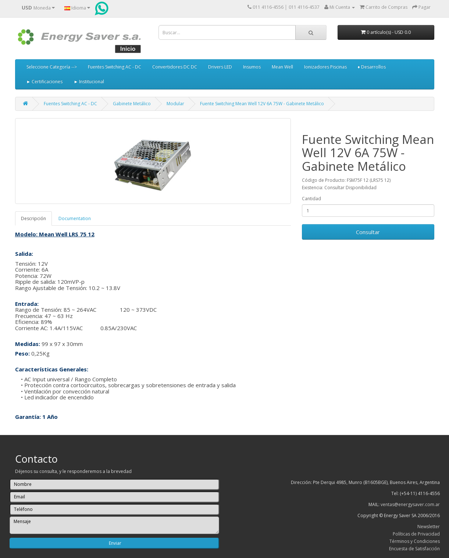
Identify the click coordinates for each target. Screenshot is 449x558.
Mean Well (282, 67)
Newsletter (428, 526)
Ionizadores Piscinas (325, 67)
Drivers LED (220, 67)
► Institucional (89, 81)
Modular (175, 103)
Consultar (368, 232)
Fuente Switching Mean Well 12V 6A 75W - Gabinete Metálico (262, 103)
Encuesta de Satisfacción (414, 548)
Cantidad (311, 198)
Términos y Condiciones (414, 541)
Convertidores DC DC (174, 67)
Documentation (74, 218)
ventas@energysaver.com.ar (410, 504)
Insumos (252, 67)
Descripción (33, 218)
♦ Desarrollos (372, 67)
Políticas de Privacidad (416, 534)
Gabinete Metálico (132, 103)
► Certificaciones (44, 81)
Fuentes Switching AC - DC (114, 67)
